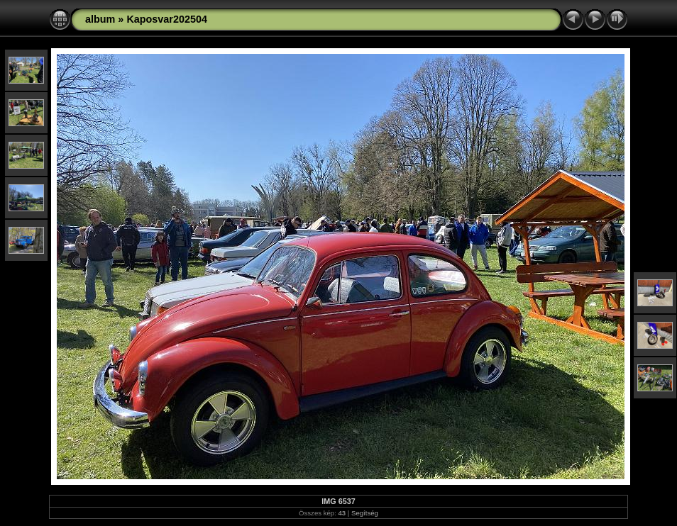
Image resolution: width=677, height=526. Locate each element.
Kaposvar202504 (166, 19)
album (100, 19)
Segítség (364, 513)
